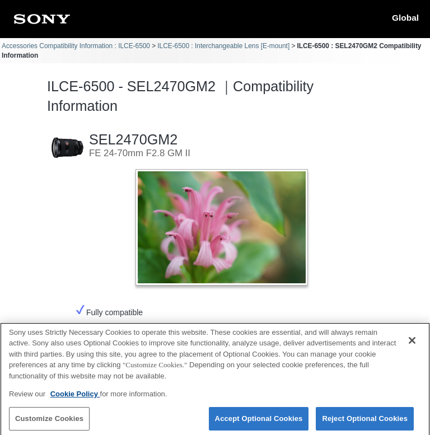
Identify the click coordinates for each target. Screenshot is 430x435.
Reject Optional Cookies (365, 422)
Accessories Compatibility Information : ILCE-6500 (76, 46)
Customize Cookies (49, 422)
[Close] (412, 344)
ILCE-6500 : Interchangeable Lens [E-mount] (223, 46)
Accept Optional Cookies (259, 422)
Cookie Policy (75, 398)
